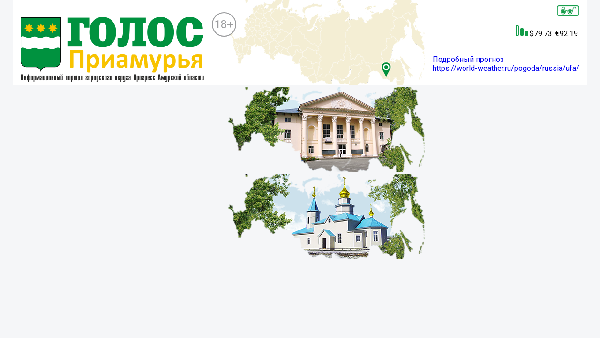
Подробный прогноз (468, 59)
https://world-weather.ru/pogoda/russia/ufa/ (506, 68)
